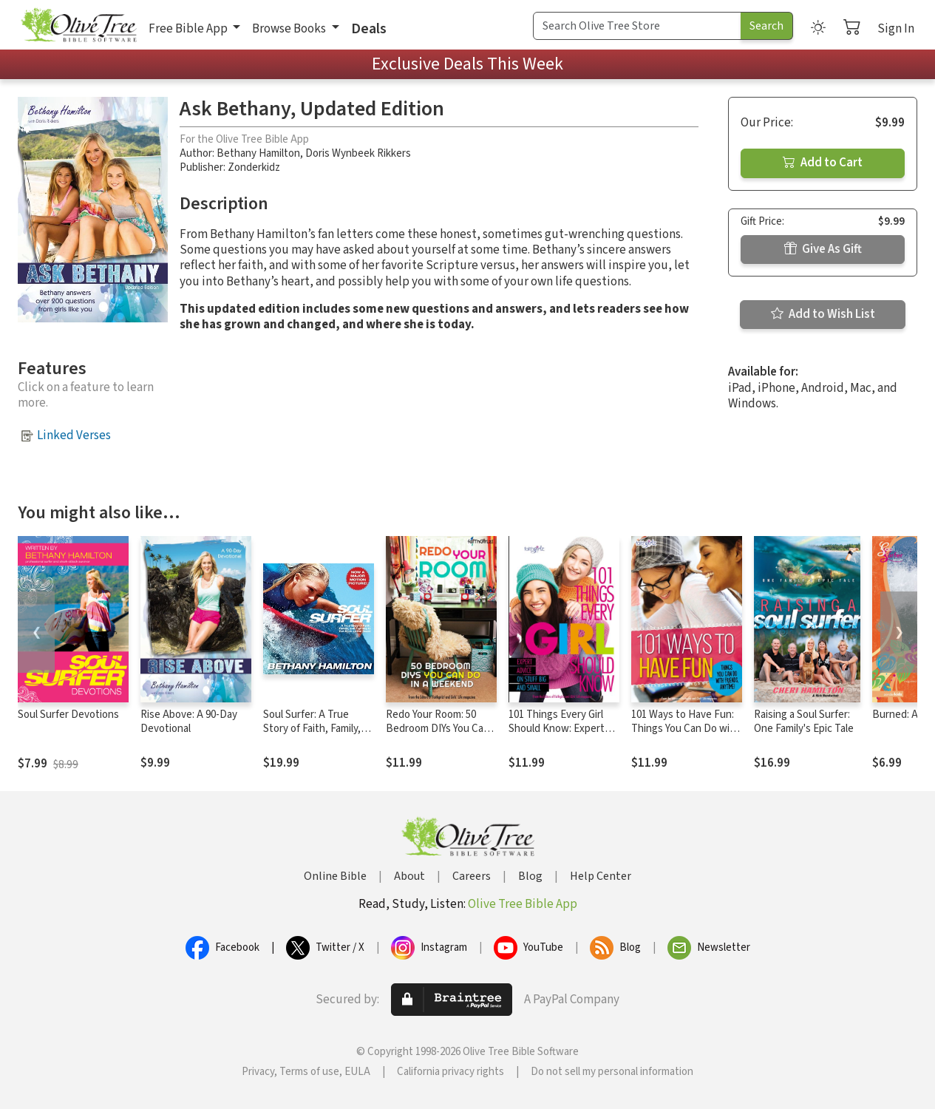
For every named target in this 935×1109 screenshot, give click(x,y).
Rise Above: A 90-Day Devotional (188, 721)
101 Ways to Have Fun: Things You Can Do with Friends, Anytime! (685, 728)
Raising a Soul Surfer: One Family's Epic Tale (804, 721)
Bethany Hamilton (258, 153)
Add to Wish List (823, 314)
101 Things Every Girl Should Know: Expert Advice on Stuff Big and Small (562, 735)
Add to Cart (823, 163)
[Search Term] (637, 26)
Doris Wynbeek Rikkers (358, 153)
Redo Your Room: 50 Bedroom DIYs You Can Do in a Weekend (437, 728)
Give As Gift (823, 249)
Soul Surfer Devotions (68, 714)
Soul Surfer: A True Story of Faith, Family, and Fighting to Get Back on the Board (312, 735)
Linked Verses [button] (74, 435)
